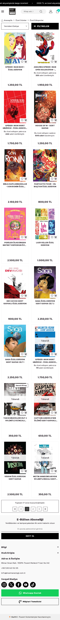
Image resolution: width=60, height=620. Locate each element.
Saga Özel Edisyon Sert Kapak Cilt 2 (45, 302)
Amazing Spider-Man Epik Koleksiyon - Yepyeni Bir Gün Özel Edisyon (45, 68)
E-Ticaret (20, 617)
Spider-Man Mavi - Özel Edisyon (15, 68)
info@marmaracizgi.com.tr (13, 573)
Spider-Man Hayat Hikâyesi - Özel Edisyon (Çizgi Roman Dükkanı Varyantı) (15, 126)
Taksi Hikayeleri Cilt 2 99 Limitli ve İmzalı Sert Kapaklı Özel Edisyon (15, 419)
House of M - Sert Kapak (45, 126)
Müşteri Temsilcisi (30, 601)
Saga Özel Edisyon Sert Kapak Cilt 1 (15, 360)
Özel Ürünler (21, 20)
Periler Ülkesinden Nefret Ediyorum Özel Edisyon (15, 243)
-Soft (12, 617)
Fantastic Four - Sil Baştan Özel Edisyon (45, 185)
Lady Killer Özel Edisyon (45, 243)
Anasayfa (6, 20)
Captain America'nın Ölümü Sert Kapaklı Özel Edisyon (45, 419)
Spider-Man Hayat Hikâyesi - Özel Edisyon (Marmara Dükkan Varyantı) (45, 360)
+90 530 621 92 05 (9, 568)
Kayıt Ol (30, 536)
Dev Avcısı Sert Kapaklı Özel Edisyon (15, 302)
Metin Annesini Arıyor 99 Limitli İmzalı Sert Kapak (45, 477)
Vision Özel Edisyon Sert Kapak (15, 477)
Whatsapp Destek (30, 593)
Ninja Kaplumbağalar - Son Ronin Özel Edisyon (15, 185)
